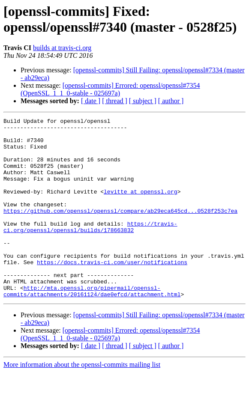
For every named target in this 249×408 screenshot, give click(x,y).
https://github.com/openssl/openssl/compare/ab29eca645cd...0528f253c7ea (120, 230)
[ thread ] (114, 100)
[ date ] (90, 100)
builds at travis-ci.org (62, 47)
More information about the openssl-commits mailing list (81, 400)
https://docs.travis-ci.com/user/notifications (112, 291)
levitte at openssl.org (140, 207)
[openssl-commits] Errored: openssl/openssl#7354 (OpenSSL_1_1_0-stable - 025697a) (110, 89)
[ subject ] (142, 100)
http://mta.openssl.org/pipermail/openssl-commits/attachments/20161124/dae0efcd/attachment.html (91, 326)
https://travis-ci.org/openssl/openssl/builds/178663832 (90, 249)
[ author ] (171, 100)
